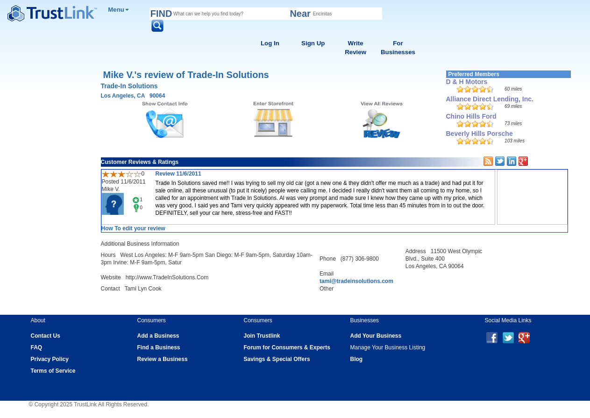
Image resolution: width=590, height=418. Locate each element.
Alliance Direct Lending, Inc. (489, 99)
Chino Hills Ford (471, 116)
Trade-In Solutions (129, 86)
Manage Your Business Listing (388, 347)
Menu (118, 9)
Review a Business (162, 359)
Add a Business (158, 336)
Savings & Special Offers (277, 359)
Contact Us (45, 336)
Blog (356, 359)
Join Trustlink (262, 336)
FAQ (37, 347)
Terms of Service (53, 371)
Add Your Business (376, 336)
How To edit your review (133, 228)
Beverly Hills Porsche (479, 133)
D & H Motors (467, 81)
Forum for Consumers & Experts (287, 347)
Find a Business (158, 347)
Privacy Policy (50, 359)
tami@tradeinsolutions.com (356, 281)
